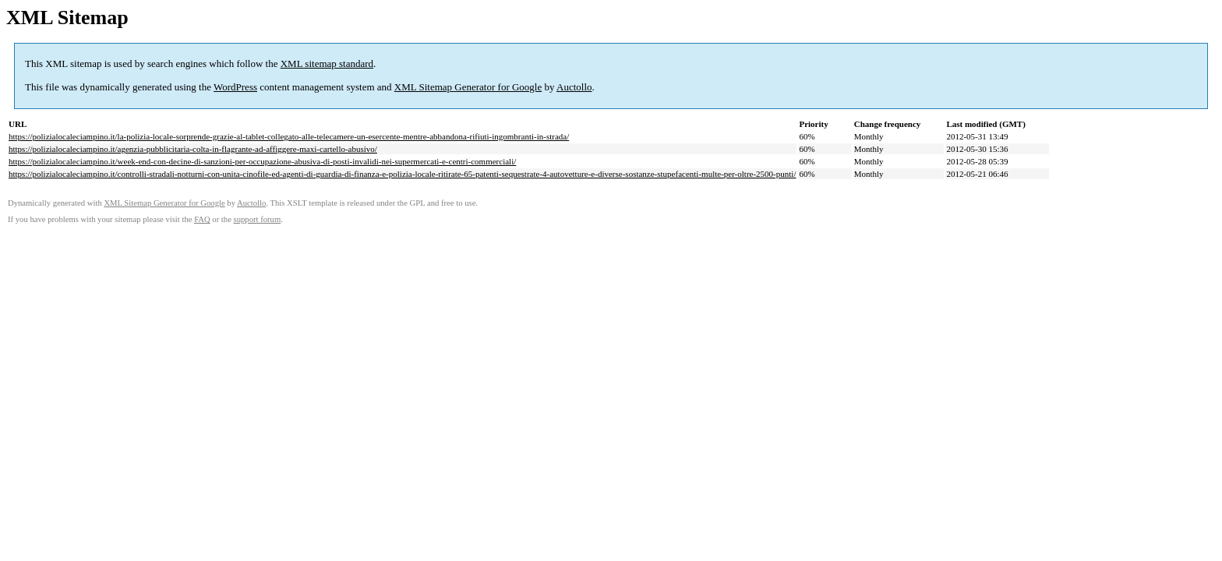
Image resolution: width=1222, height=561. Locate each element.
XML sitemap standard (327, 63)
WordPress (235, 87)
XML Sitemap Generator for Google (468, 87)
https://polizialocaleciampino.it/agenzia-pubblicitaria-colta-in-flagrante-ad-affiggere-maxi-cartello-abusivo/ (193, 148)
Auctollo (574, 87)
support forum (257, 219)
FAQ (202, 219)
